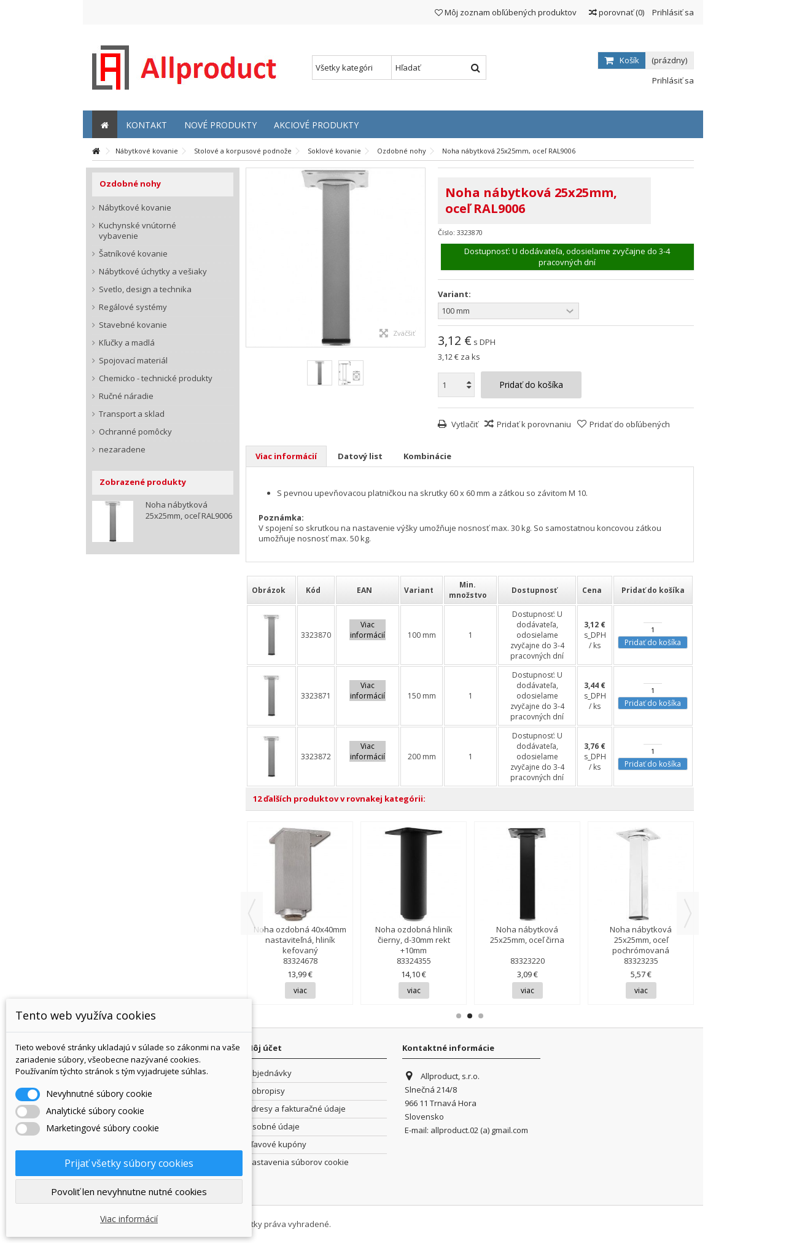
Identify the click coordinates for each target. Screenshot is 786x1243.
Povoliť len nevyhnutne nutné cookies (129, 1191)
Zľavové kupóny (276, 1144)
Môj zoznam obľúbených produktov (506, 12)
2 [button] (469, 1015)
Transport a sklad (132, 414)
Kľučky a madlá (127, 343)
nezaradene (122, 449)
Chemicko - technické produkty (155, 378)
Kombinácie (427, 456)
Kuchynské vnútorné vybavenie (137, 230)
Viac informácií (286, 456)
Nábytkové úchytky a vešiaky (153, 271)
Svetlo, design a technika (145, 289)
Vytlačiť (463, 424)
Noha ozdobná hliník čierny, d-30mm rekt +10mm (414, 940)
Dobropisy (265, 1091)
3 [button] (480, 1015)
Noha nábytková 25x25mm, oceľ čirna (527, 934)
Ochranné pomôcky (135, 432)
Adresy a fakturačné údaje (296, 1109)
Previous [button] (252, 913)
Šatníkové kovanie (133, 254)
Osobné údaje (273, 1126)
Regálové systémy (133, 307)
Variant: (455, 294)
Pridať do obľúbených (630, 424)
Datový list (360, 456)
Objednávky (269, 1073)
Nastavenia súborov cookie (297, 1162)
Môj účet (264, 1047)
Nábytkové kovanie (135, 208)
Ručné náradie (126, 396)
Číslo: (446, 232)
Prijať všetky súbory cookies (128, 1163)
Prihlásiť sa (672, 12)
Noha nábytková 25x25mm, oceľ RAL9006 (189, 510)
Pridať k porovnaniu (534, 424)
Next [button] (688, 913)
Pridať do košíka (653, 642)
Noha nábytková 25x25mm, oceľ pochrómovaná (641, 940)
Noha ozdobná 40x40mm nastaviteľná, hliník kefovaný (300, 940)
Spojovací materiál (133, 360)
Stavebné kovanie (133, 325)
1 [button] (458, 1015)
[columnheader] (271, 590)
